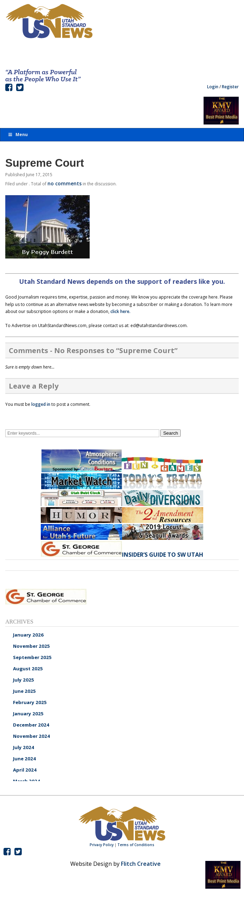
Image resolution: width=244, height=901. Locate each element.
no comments (64, 183)
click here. (120, 311)
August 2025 (28, 668)
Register (230, 87)
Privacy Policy (102, 844)
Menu (17, 135)
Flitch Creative (141, 864)
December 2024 (31, 725)
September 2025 (32, 657)
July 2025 (23, 680)
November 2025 (31, 646)
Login (212, 87)
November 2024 (31, 736)
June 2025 (24, 691)
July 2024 (23, 747)
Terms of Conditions (135, 844)
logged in (40, 404)
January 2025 (28, 713)
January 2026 (28, 635)
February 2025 (30, 702)
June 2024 (24, 758)
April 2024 (25, 770)
